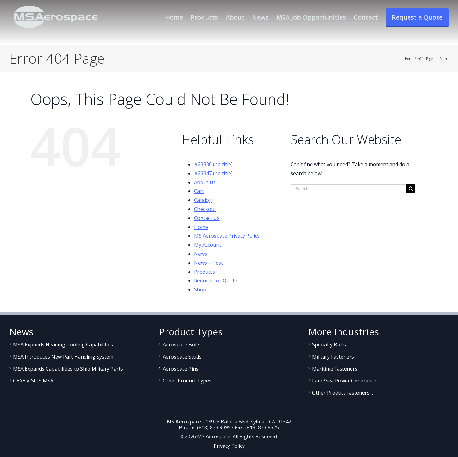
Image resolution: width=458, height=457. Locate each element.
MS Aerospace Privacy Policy (227, 235)
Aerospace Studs (182, 356)
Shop (200, 289)
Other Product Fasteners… (342, 392)
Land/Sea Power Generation (345, 380)
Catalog (203, 200)
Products (204, 271)
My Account (207, 244)
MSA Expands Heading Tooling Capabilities (63, 344)
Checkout (205, 209)
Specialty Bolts (329, 344)
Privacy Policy (229, 445)
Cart (199, 191)
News (200, 253)
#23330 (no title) (213, 164)
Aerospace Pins (180, 368)
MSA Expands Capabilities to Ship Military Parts (68, 368)
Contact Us (207, 218)
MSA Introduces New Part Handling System (63, 356)
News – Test (208, 262)
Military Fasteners (333, 356)
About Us (205, 182)
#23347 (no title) (213, 173)
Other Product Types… (189, 380)
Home (201, 227)
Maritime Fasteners (334, 368)
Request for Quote (215, 280)
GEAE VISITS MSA (33, 380)
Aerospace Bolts (182, 344)
